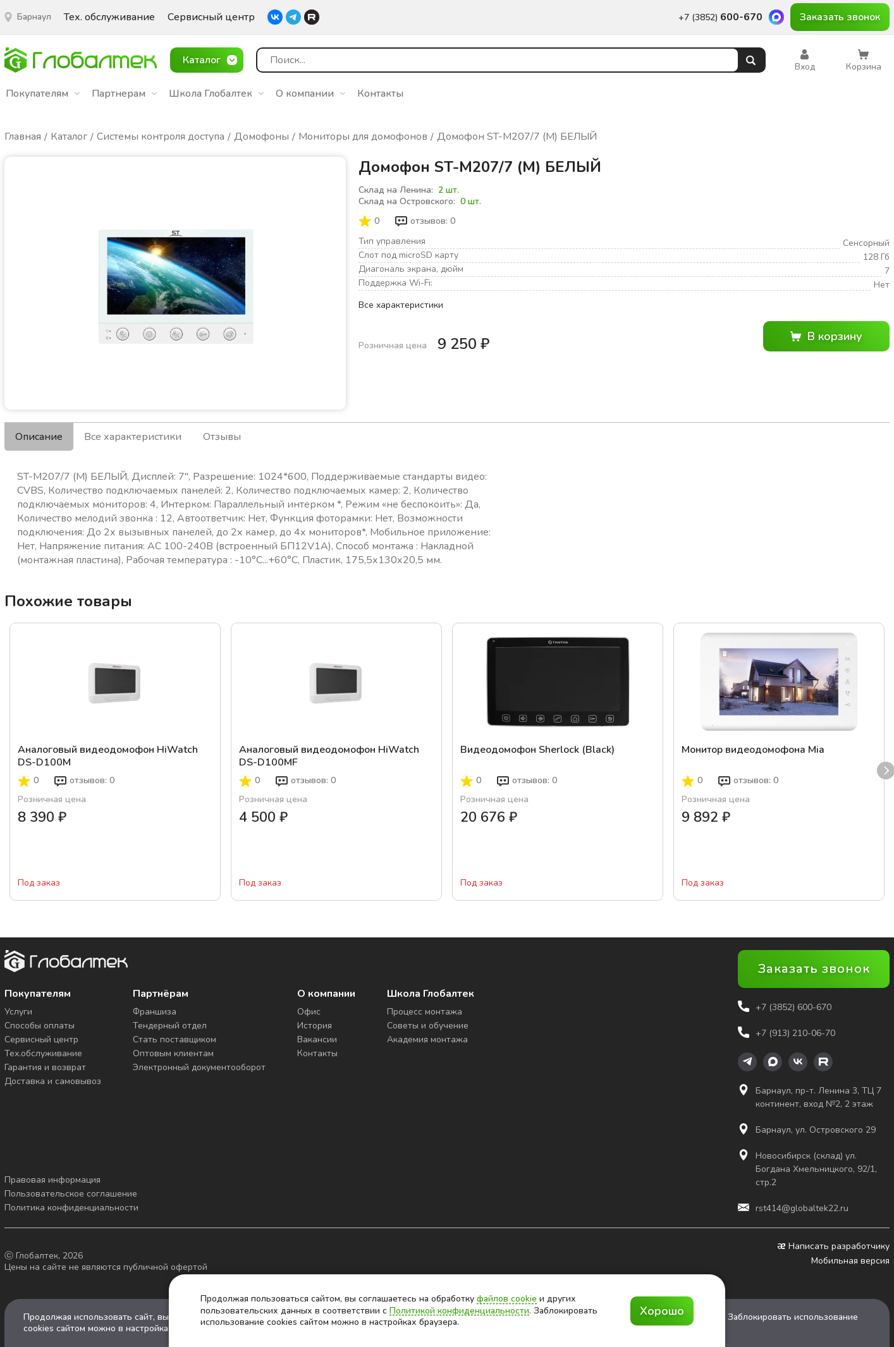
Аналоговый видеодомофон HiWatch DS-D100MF (329, 756)
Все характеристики (400, 305)
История (314, 1026)
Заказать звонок (840, 17)
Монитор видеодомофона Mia (753, 750)
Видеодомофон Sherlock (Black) (537, 750)
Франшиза (154, 1012)
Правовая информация (52, 1180)
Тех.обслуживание (43, 1053)
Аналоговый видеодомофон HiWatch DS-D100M (108, 756)
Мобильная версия (850, 1261)
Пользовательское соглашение (70, 1194)
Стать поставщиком (174, 1039)
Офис (309, 1012)
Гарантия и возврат (45, 1067)
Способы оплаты (39, 1026)
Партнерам (124, 94)
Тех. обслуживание (109, 17)
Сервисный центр (211, 17)
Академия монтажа (427, 1039)
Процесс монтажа (424, 1012)
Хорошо (662, 1311)
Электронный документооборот (199, 1067)
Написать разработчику (834, 1246)
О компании (310, 94)
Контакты (380, 94)
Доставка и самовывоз (52, 1081)
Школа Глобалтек (216, 94)
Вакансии (317, 1039)
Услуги (18, 1012)
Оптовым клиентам (173, 1053)
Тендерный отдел (170, 1026)
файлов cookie (507, 1299)
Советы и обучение (427, 1026)
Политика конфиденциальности (71, 1208)
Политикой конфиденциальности (459, 1311)
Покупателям (43, 94)
